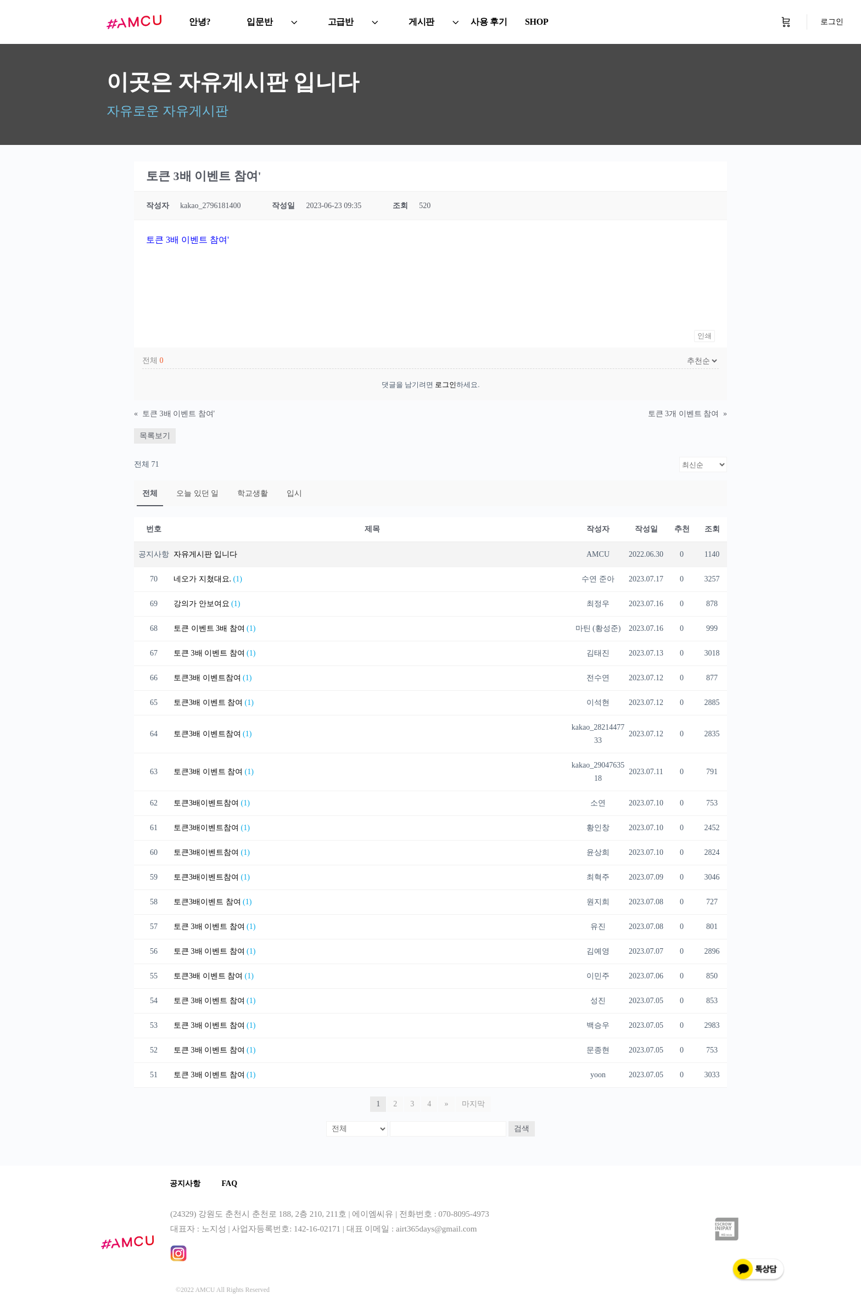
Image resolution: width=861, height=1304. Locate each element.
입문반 (259, 21)
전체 (150, 493)
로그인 (831, 22)
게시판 (421, 21)
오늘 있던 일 (197, 493)
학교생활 (252, 493)
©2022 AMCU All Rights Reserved (223, 1290)
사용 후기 (489, 21)
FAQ (231, 1183)
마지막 (473, 1104)
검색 (521, 1128)
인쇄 (704, 336)
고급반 (341, 21)
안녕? (199, 21)
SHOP (537, 21)
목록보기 (154, 436)
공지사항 (185, 1183)
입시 (294, 493)
